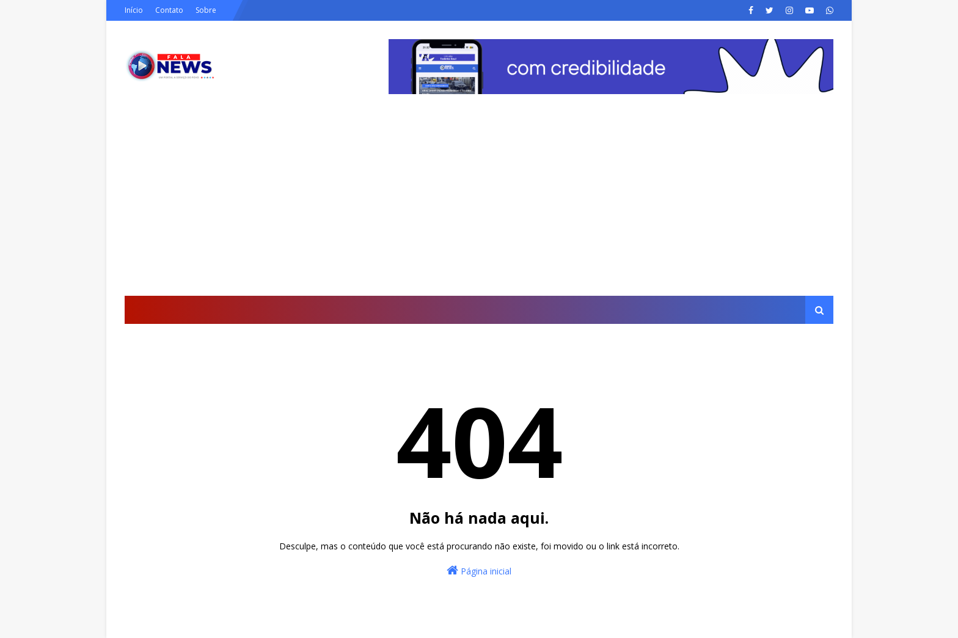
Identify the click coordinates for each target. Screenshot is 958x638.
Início (134, 10)
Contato (169, 10)
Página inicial (479, 570)
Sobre (206, 10)
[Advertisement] (479, 204)
